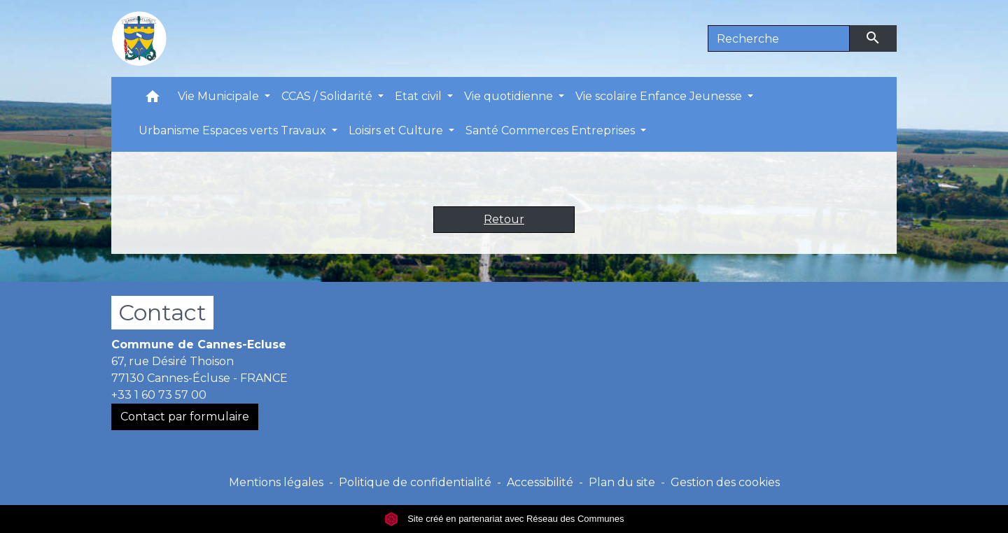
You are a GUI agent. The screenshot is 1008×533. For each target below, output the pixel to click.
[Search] (779, 38)
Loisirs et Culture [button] (397, 130)
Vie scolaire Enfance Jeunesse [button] (660, 96)
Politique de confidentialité (415, 482)
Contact (162, 312)
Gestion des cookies (725, 482)
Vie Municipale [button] (220, 96)
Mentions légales (276, 482)
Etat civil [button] (419, 96)
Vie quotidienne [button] (510, 96)
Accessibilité (540, 482)
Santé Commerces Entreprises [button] (551, 130)
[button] (152, 100)
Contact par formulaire (184, 416)
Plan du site (622, 482)
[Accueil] (139, 38)
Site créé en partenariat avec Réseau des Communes (504, 518)
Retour (504, 219)
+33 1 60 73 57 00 (158, 394)
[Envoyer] (873, 38)
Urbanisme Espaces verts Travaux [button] (234, 130)
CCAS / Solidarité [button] (328, 96)
